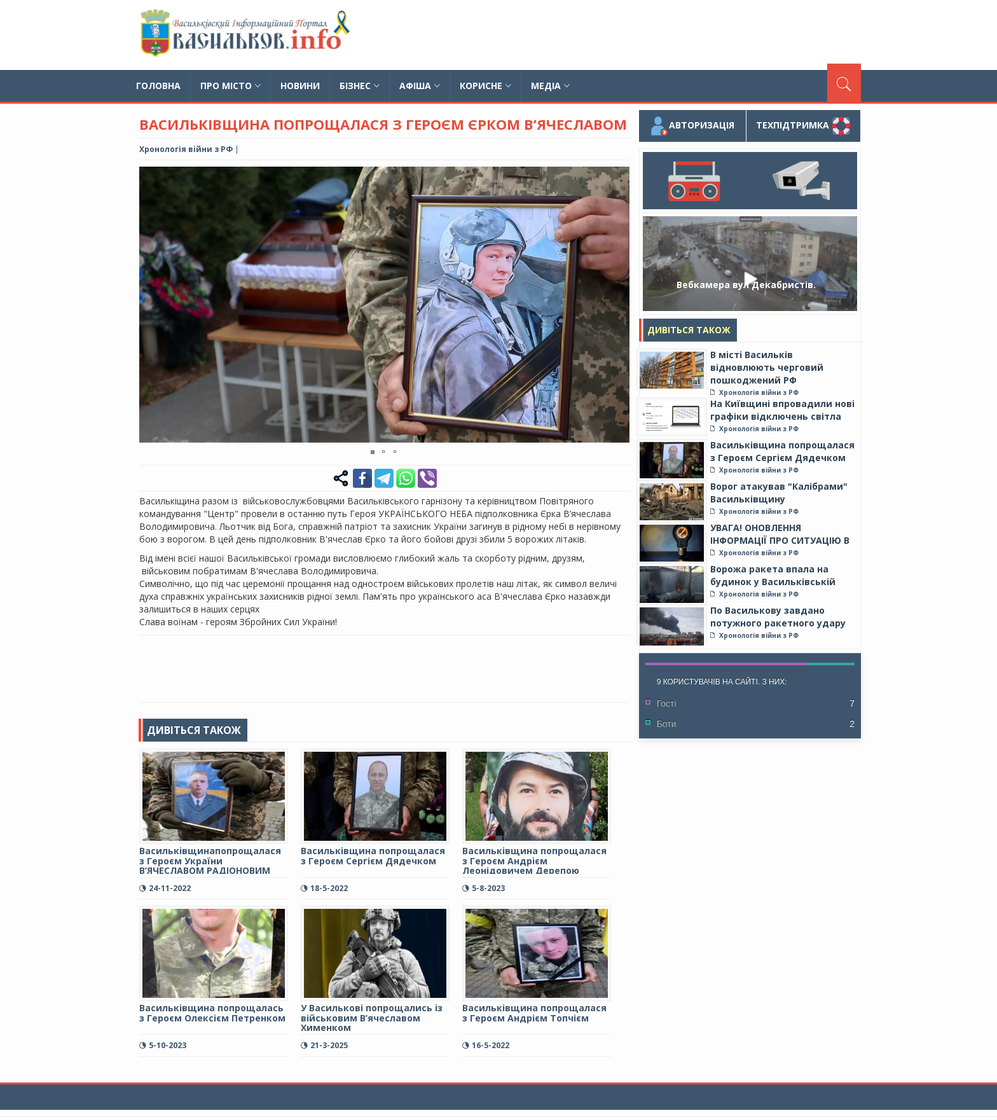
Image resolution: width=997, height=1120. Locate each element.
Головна (158, 86)
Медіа (550, 86)
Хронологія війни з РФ (186, 149)
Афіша (419, 86)
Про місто (230, 86)
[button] (618, 178)
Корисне (485, 86)
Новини (300, 86)
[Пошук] (844, 83)
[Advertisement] (629, 35)
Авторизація (692, 125)
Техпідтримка (803, 125)
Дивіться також (689, 330)
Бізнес (360, 86)
